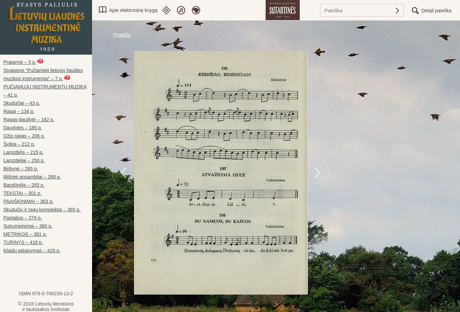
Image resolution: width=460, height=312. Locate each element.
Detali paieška (436, 10)
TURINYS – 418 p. (23, 242)
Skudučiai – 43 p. (21, 103)
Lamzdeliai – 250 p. (24, 160)
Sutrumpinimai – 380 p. (28, 226)
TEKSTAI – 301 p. (22, 193)
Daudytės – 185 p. (22, 127)
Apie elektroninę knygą (133, 10)
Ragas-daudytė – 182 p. (28, 119)
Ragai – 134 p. (18, 111)
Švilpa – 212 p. (19, 144)
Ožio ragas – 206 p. (24, 136)
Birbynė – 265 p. (20, 168)
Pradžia (122, 35)
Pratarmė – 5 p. (19, 62)
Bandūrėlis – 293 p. (24, 185)
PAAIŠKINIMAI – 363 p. (28, 201)
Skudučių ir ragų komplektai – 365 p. (41, 209)
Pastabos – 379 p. (22, 218)
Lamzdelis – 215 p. (23, 152)
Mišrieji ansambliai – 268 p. (32, 177)
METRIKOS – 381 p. (25, 234)
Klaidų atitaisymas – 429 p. (31, 250)
